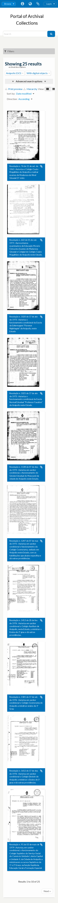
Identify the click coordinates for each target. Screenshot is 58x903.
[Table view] (53, 89)
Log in (49, 4)
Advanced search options (29, 81)
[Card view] (48, 89)
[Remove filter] (22, 73)
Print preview (13, 88)
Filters (9, 51)
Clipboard (38, 4)
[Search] (25, 34)
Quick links (22, 4)
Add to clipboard (41, 166)
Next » (47, 891)
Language (30, 4)
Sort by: (11, 93)
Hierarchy (30, 88)
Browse (7, 4)
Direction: (12, 98)
